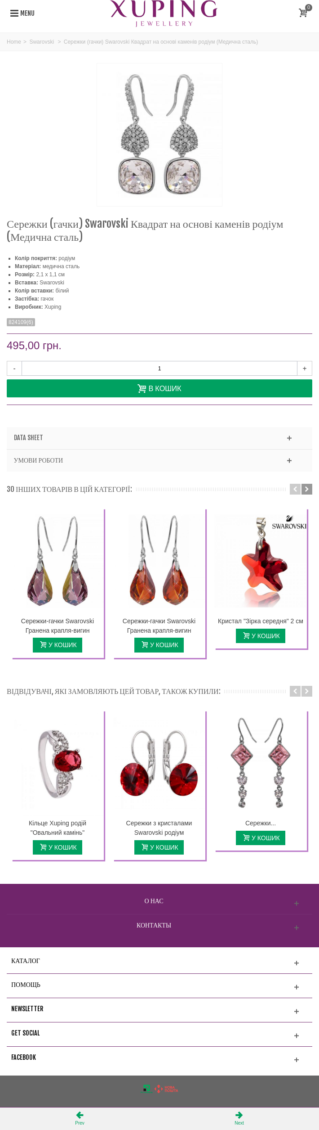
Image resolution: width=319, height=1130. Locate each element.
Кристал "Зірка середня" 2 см (260, 621)
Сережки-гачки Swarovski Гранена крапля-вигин (57, 625)
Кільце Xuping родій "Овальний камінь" (57, 827)
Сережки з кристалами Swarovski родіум (159, 827)
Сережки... (260, 823)
